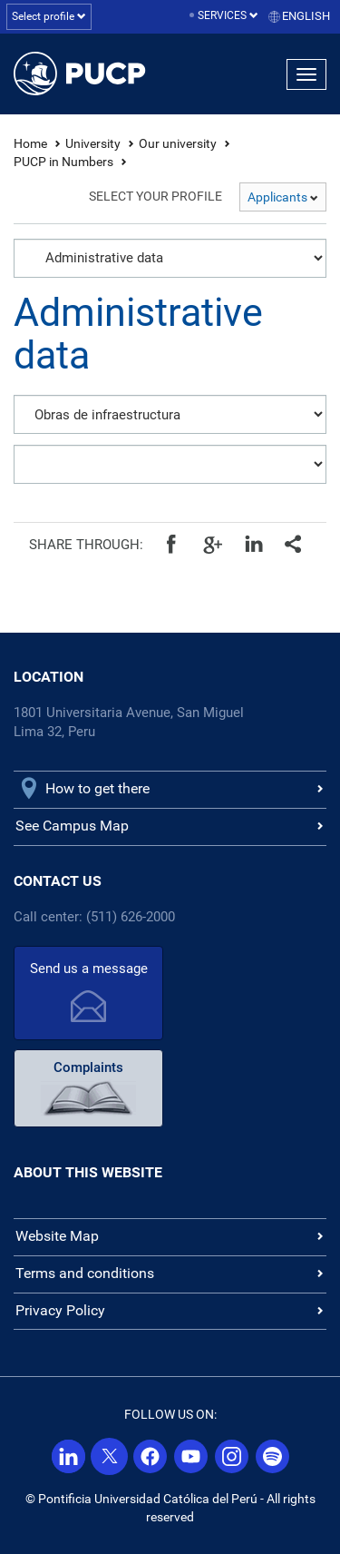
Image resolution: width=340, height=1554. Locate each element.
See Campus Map (72, 825)
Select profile (49, 16)
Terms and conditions (84, 1273)
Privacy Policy (60, 1310)
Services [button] (228, 15)
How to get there (97, 788)
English (306, 16)
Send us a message (89, 968)
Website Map (57, 1235)
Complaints (88, 1067)
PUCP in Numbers (63, 161)
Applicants (283, 197)
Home (30, 143)
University (93, 143)
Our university (178, 143)
